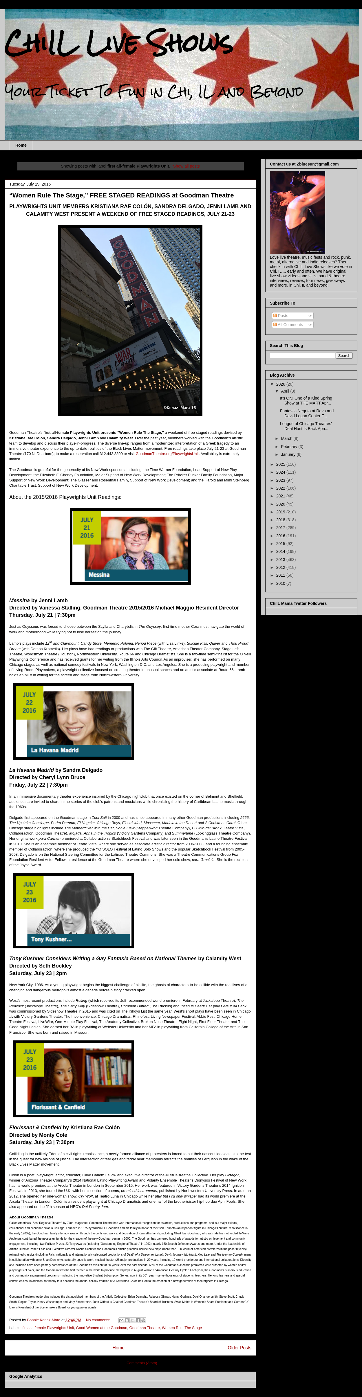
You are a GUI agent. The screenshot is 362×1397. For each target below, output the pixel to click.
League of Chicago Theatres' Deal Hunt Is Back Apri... (306, 426)
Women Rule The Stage (182, 1328)
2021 (281, 496)
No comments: (98, 1320)
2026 (281, 384)
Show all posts (186, 166)
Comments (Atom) (142, 1363)
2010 (281, 583)
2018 (281, 519)
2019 (281, 512)
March (287, 438)
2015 (281, 543)
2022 (281, 488)
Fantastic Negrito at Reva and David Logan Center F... (307, 413)
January (289, 454)
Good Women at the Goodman (101, 1328)
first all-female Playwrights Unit (48, 1328)
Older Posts (239, 1347)
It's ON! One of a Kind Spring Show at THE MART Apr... (306, 400)
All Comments (288, 324)
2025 (281, 464)
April (285, 391)
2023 (281, 480)
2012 (281, 567)
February (289, 446)
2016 (281, 535)
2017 (281, 527)
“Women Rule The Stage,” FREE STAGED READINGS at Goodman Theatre (121, 195)
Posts (280, 315)
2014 (281, 551)
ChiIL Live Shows (119, 42)
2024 (281, 472)
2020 (281, 504)
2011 (281, 575)
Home (21, 145)
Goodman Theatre (144, 1328)
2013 (281, 559)
